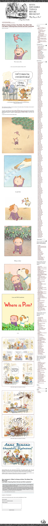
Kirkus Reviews (40, 252)
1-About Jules (40, 29)
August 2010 (40, 193)
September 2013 (40, 160)
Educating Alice (40, 334)
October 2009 (40, 202)
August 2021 (40, 74)
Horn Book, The (40, 286)
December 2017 (40, 114)
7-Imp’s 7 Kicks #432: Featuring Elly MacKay (8, 22)
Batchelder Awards (40, 270)
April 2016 (39, 132)
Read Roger (39, 347)
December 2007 (40, 222)
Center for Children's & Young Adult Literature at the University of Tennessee (42, 275)
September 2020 (40, 84)
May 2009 (39, 207)
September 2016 (40, 127)
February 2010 (40, 199)
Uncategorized (40, 57)
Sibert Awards (40, 303)
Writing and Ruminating (41, 352)
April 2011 (39, 186)
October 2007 (40, 224)
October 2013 (40, 159)
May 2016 (39, 131)
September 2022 (40, 62)
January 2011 (40, 189)
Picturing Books (40, 378)
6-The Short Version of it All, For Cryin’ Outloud (42, 35)
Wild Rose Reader (40, 351)
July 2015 (39, 140)
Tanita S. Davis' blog (41, 349)
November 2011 (40, 180)
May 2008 (39, 218)
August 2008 (40, 215)
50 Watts (39, 245)
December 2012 (40, 168)
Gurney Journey (40, 251)
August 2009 (40, 204)
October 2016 (40, 126)
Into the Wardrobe (40, 337)
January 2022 (40, 69)
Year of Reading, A (40, 354)
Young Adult (39, 58)
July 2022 (39, 64)
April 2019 (39, 99)
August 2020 (40, 85)
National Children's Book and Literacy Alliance (41, 294)
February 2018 (40, 112)
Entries (39, 391)
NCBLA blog (39, 343)
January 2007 (40, 232)
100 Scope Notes (40, 317)
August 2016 (40, 128)
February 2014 (40, 155)
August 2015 (40, 139)
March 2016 (39, 133)
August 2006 (40, 237)
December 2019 (40, 92)
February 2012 (40, 177)
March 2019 (39, 100)
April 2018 (39, 110)
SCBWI (39, 299)
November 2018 (40, 104)
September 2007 (40, 225)
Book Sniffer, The (40, 364)
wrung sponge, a (40, 353)
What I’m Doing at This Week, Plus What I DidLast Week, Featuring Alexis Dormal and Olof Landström (18, 25)
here (8, 110)
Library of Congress (41, 253)
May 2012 (39, 174)
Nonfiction (39, 54)
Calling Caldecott (40, 365)
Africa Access (40, 266)
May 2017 (39, 120)
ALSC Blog (39, 319)
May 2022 (39, 66)
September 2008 (40, 214)
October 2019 (40, 94)
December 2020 (40, 81)
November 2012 (40, 169)
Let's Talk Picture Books (41, 372)
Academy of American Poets (42, 246)
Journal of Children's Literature (42, 289)
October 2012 (40, 170)
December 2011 (40, 179)
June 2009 (39, 206)
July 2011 (39, 183)
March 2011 (39, 187)
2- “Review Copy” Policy (42, 30)
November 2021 (40, 71)
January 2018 (40, 113)
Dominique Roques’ (24, 111)
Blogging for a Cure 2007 (42, 40)
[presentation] (11, 515)
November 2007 (40, 223)
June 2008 (39, 217)
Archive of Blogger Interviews (42, 38)
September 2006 (40, 236)
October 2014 (40, 148)
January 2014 (40, 156)
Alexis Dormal (17, 112)
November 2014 (40, 147)
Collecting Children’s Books (42, 328)
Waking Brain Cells (40, 350)
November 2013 (40, 158)
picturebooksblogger (41, 377)
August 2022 (40, 63)
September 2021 (40, 73)
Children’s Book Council (41, 276)
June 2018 (39, 108)
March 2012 (39, 176)
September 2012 (40, 171)
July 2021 (39, 75)
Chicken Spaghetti (40, 327)
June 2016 (39, 130)
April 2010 (39, 197)
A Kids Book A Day (40, 318)
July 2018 (39, 107)
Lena (12, 110)
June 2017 (39, 119)
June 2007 (39, 228)
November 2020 (40, 82)
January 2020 (40, 91)
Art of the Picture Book (41, 363)
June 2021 (39, 76)
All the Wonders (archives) (41, 362)
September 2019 (40, 95)
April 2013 (39, 164)
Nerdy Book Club (40, 295)
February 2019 (40, 101)
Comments (39, 392)
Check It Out (40, 326)
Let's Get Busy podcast (41, 341)
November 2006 (40, 234)
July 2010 (39, 194)
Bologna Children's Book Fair (42, 271)
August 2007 (40, 226)
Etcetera (39, 51)
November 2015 (40, 136)
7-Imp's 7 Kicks (40, 46)
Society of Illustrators (41, 304)
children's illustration (41, 366)
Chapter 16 (39, 250)
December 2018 (40, 103)
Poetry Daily (39, 256)
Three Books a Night (41, 380)
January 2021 (40, 80)
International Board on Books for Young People (41, 288)
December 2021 (40, 70)
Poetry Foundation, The (41, 257)
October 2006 (40, 235)
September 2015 (40, 138)
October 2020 (40, 83)
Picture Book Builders (41, 374)
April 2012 (39, 175)
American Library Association (42, 247)
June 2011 (39, 184)
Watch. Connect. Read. (41, 308)
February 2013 (40, 166)
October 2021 (40, 72)
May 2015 (39, 142)
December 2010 (40, 190)
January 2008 (40, 221)
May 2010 (39, 196)
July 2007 (39, 227)
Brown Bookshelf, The (41, 273)
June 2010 (39, 195)
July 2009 (39, 205)
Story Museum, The (41, 305)
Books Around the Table (41, 325)
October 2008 (40, 213)
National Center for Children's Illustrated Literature (41, 292)
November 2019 (40, 93)
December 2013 (40, 157)
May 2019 (39, 98)
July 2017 (39, 118)
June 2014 (39, 152)
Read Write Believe (40, 348)
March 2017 (39, 122)
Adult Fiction (39, 47)
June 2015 (39, 141)
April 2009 (39, 208)
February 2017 (40, 123)
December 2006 (40, 233)
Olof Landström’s (18, 110)
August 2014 (40, 150)
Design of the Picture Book (42, 368)
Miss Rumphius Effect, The (42, 342)
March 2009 (39, 209)
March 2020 (39, 89)
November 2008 (40, 212)
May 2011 (39, 185)
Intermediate (40, 52)
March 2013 (39, 165)
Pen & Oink (39, 373)
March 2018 (39, 111)
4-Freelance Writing (41, 33)
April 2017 (39, 121)
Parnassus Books (40, 254)
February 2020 (40, 90)
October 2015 (40, 137)
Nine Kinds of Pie (40, 344)
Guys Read (39, 285)
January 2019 (40, 102)
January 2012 (40, 178)
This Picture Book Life (41, 379)
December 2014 (40, 146)
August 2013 (40, 161)
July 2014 (39, 151)
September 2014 (40, 149)
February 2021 (40, 79)
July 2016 (39, 129)
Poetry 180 (39, 255)
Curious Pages (40, 367)
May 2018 (39, 109)
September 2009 (40, 203)
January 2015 (40, 145)
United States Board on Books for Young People (42, 307)
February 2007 (40, 231)
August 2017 (40, 117)
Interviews (39, 53)
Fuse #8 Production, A (41, 335)
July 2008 (39, 216)
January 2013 (40, 167)
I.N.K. (39, 336)
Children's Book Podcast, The (42, 277)
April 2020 (39, 88)
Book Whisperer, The (41, 272)
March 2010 (39, 198)
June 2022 (39, 65)
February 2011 (40, 188)
